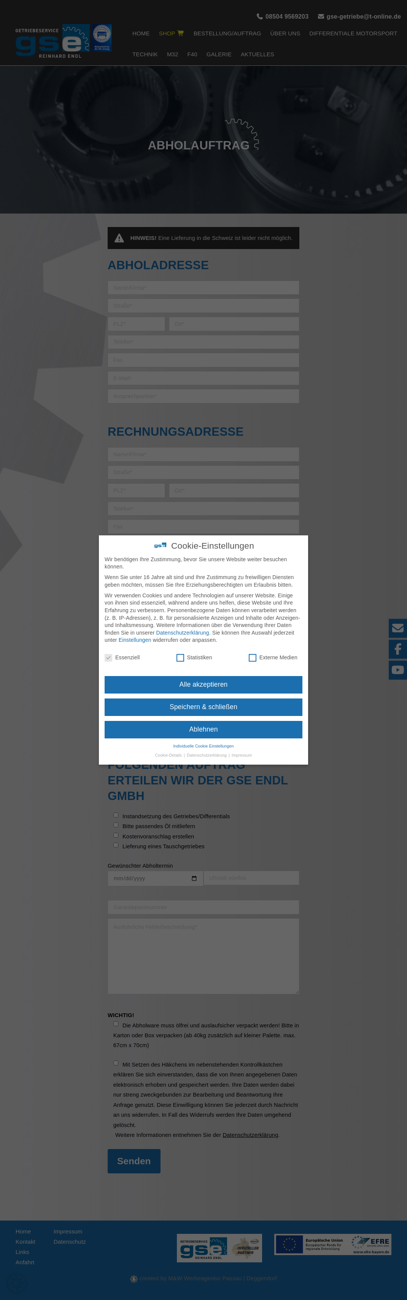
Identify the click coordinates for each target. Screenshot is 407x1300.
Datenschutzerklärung (182, 625)
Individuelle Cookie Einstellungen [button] (203, 738)
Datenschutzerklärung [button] (207, 747)
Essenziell (122, 650)
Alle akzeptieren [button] (204, 677)
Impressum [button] (242, 747)
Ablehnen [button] (203, 721)
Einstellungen (135, 632)
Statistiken (194, 650)
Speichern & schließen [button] (203, 699)
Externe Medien (273, 650)
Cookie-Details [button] (169, 747)
